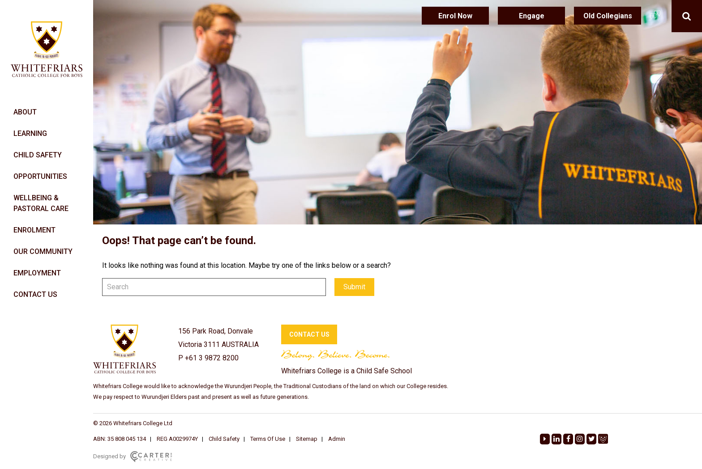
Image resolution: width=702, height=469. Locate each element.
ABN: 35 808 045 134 (119, 438)
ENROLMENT (34, 230)
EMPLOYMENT (37, 273)
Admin (336, 438)
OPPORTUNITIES (40, 176)
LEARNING (30, 133)
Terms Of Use (267, 438)
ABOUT (25, 112)
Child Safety (224, 438)
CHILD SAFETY (37, 155)
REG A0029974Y (177, 438)
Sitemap (306, 438)
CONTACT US (35, 294)
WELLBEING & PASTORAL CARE (40, 203)
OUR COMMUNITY (43, 251)
